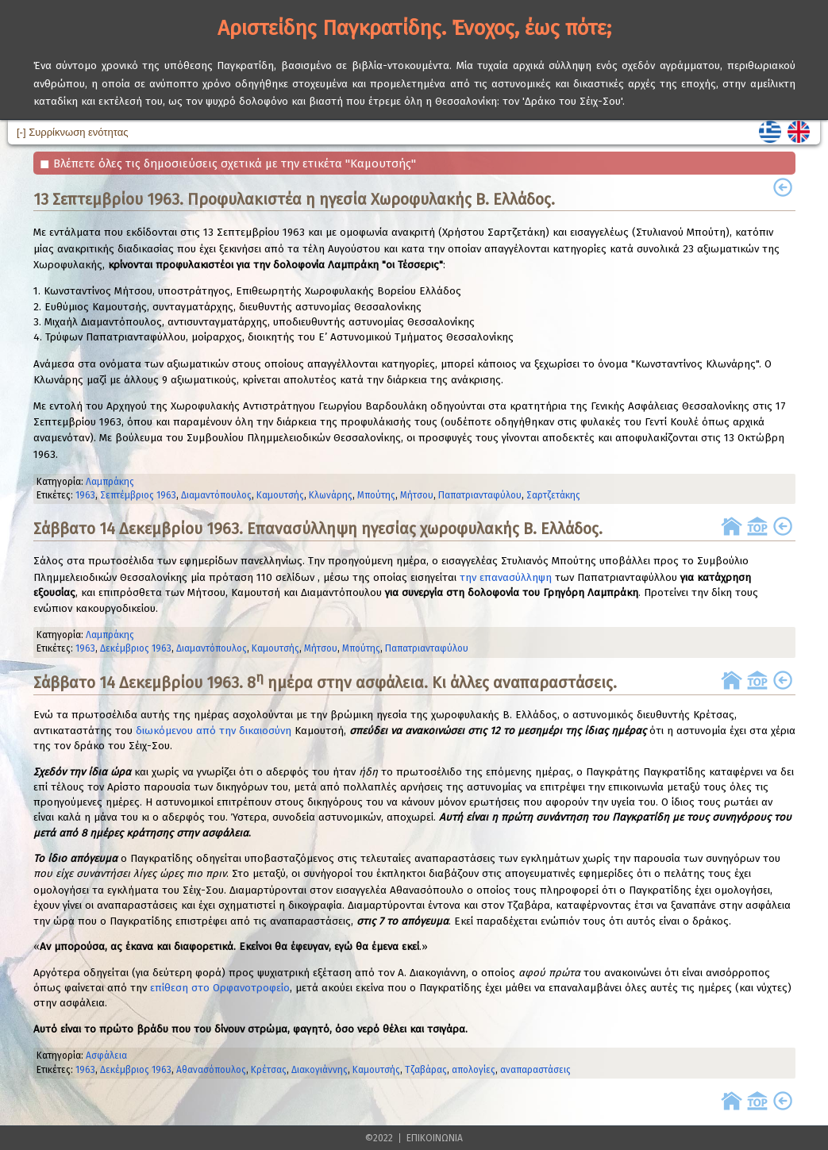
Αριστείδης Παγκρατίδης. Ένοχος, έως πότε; (414, 28)
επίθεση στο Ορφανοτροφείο (220, 988)
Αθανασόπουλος (211, 1069)
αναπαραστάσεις (535, 1069)
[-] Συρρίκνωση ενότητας (72, 132)
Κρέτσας (269, 1069)
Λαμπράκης (110, 481)
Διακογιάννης (319, 1069)
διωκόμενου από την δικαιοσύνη (213, 731)
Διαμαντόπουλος (216, 495)
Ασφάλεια (106, 1055)
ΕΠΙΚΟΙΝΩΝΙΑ (434, 1138)
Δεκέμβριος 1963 (135, 648)
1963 (85, 495)
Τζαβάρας (426, 1069)
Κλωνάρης (330, 495)
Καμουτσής (280, 495)
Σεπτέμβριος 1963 (138, 495)
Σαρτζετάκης (553, 495)
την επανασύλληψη (506, 577)
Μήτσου (416, 495)
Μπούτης (376, 495)
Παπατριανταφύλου (480, 495)
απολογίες (473, 1069)
